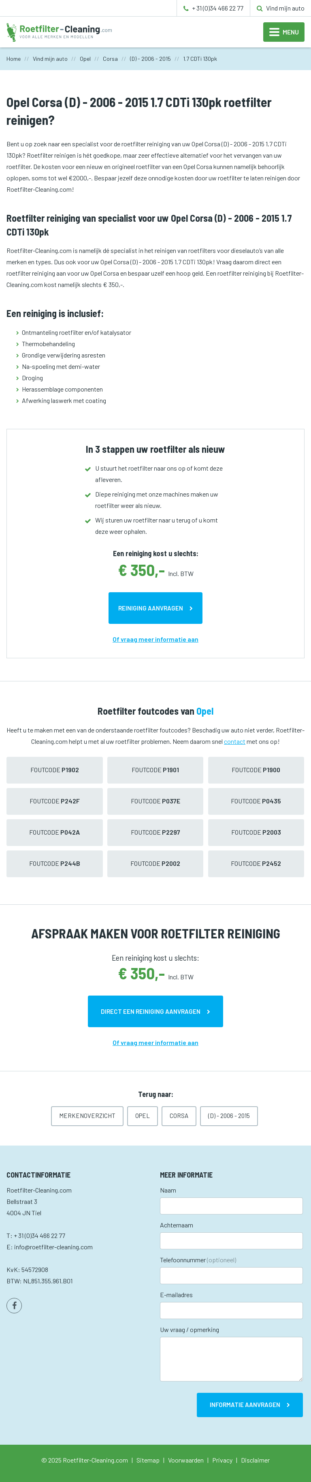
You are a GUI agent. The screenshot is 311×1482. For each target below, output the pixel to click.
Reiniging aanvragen (150, 608)
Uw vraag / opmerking (189, 1329)
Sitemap (148, 1460)
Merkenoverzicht (87, 1115)
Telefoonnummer (198, 1260)
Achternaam (176, 1225)
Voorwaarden (186, 1460)
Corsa (179, 1115)
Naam (168, 1190)
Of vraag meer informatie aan (155, 639)
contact (234, 741)
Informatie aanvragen (245, 1404)
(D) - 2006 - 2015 (229, 1115)
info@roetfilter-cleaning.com (53, 1247)
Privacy (222, 1460)
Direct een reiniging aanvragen (150, 1011)
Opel (142, 1115)
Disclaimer (255, 1460)
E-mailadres (176, 1294)
